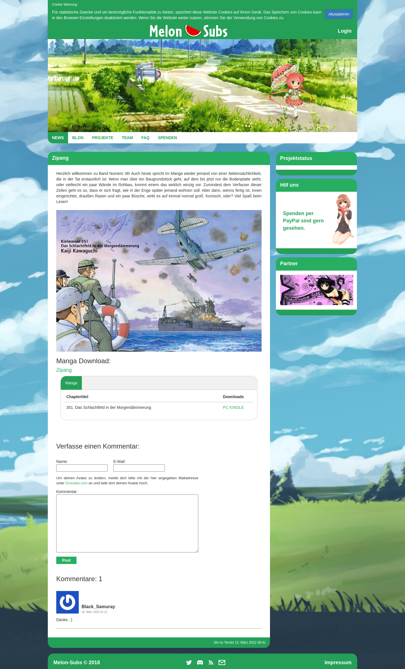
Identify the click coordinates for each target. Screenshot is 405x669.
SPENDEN (167, 137)
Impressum (338, 662)
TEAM (127, 137)
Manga (71, 383)
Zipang (64, 370)
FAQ (145, 137)
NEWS (58, 137)
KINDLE (237, 407)
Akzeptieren (338, 14)
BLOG (78, 137)
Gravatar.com (76, 483)
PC (225, 407)
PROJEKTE (102, 137)
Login (345, 31)
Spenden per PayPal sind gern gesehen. (303, 221)
